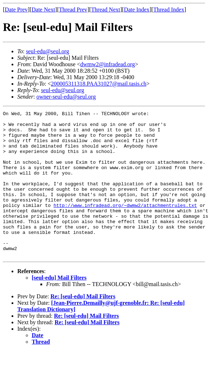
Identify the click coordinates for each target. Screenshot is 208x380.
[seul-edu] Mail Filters (59, 307)
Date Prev (16, 9)
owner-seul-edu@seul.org (66, 97)
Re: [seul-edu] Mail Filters (82, 325)
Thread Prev (73, 9)
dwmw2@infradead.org (107, 64)
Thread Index (168, 9)
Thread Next (105, 9)
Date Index (137, 9)
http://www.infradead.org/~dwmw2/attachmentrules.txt (125, 224)
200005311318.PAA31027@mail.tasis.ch (98, 84)
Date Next (43, 9)
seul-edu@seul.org (47, 51)
